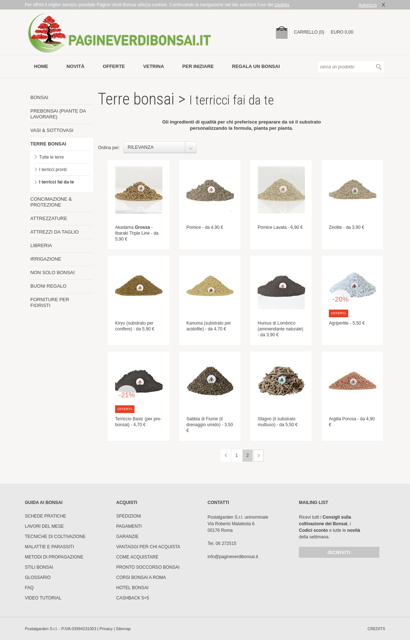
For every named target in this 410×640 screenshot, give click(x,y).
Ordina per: (109, 147)
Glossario (38, 577)
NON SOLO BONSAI (52, 272)
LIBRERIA (41, 245)
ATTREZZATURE (48, 218)
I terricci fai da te (56, 182)
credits (376, 628)
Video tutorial (43, 598)
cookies (281, 4)
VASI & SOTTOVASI (51, 130)
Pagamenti (129, 526)
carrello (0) (309, 32)
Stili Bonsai (39, 567)
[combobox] (160, 147)
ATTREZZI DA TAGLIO (54, 232)
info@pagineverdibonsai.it (233, 556)
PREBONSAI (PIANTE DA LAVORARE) (58, 114)
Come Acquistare (137, 557)
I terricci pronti (53, 169)
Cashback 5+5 (132, 598)
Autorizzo (367, 5)
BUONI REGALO (48, 286)
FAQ (29, 587)
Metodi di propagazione (54, 557)
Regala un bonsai (256, 66)
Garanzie (127, 536)
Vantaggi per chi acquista (148, 546)
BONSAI (39, 97)
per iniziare (198, 66)
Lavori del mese (44, 526)
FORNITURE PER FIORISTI (49, 302)
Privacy (106, 628)
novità (75, 66)
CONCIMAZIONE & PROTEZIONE (51, 202)
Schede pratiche (45, 516)
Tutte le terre (51, 157)
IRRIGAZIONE (45, 259)
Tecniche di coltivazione (55, 536)
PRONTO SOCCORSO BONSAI (147, 567)
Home (41, 66)
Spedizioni (128, 516)
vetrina (153, 66)
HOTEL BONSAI (132, 587)
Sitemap (123, 628)
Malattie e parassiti (49, 546)
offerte (114, 66)
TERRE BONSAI (48, 144)
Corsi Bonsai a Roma (141, 577)
